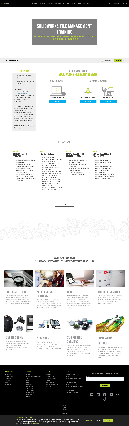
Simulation (48, 386)
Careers (27, 382)
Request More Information (64, 205)
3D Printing (48, 374)
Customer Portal (30, 388)
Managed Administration (52, 384)
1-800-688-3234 (74, 376)
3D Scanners (8, 380)
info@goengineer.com (75, 378)
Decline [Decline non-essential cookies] (98, 420)
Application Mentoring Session (33, 376)
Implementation (50, 382)
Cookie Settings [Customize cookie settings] (88, 420)
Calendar (88, 101)
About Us (28, 374)
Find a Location (70, 390)
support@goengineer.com (76, 386)
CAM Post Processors (51, 378)
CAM (6, 382)
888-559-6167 (103, 60)
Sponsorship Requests (72, 392)
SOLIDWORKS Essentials (22, 93)
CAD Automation (50, 376)
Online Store (29, 394)
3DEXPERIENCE (9, 376)
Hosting (48, 380)
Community (28, 384)
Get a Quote (108, 101)
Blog (27, 378)
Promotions (8, 384)
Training (28, 396)
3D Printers (8, 378)
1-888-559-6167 (74, 384)
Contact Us (116, 60)
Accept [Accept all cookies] (108, 420)
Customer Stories (30, 390)
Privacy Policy (35, 424)
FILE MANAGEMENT (12, 60)
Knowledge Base (30, 392)
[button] (117, 3)
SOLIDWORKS (8, 374)
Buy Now (58, 101)
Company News (29, 386)
